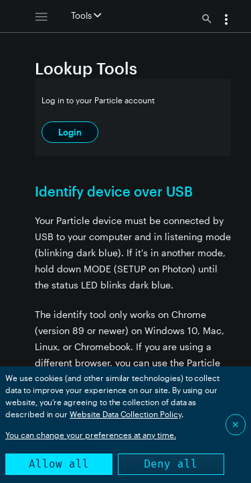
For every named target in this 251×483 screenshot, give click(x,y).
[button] (226, 20)
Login (70, 132)
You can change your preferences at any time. (90, 434)
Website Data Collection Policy (125, 414)
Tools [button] (86, 15)
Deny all (170, 464)
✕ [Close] (236, 424)
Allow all (59, 464)
